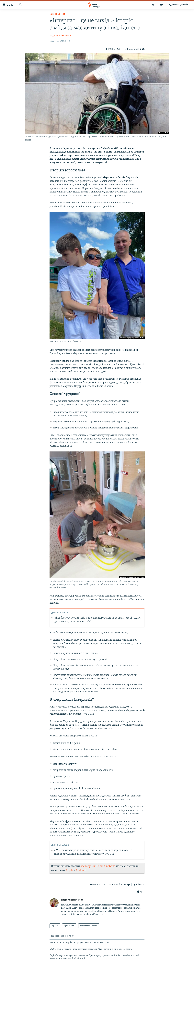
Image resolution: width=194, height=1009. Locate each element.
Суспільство (57, 14)
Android (80, 870)
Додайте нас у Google (178, 5)
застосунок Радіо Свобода (98, 866)
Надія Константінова (60, 35)
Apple (69, 870)
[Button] (112, 49)
